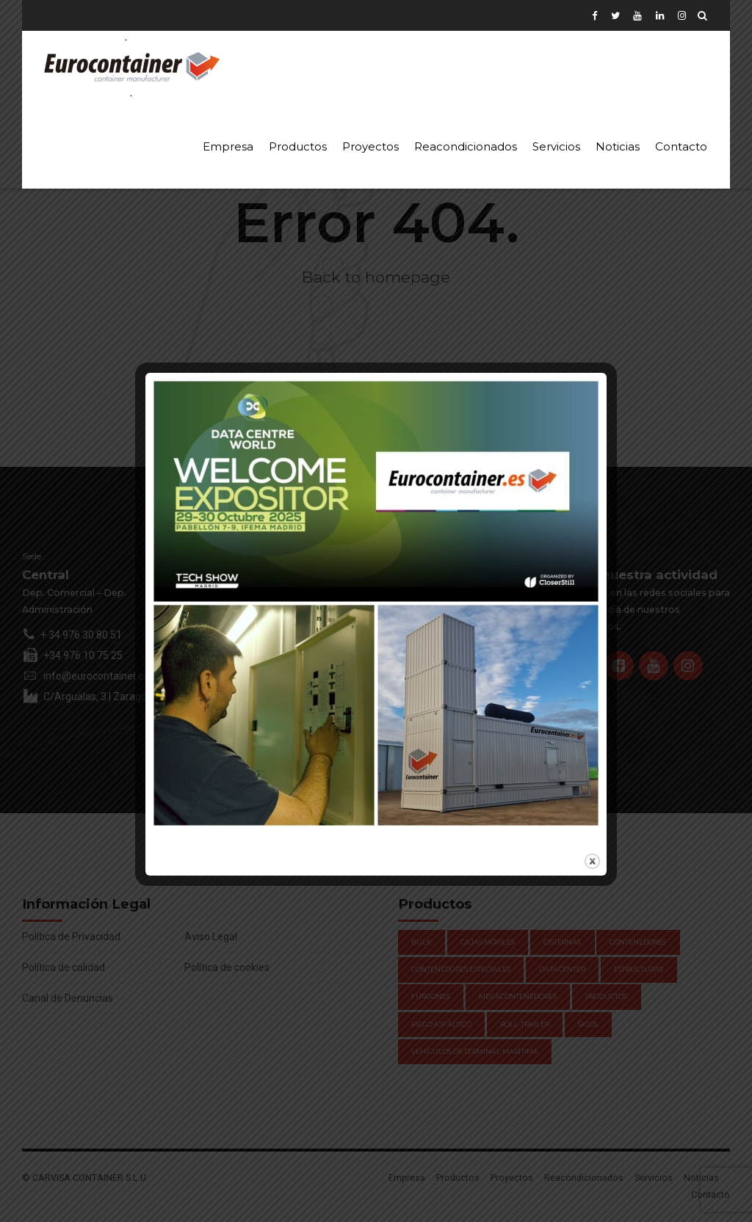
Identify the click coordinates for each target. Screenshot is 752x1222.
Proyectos (370, 146)
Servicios (556, 146)
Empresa (228, 146)
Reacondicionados (465, 146)
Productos (298, 146)
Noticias (618, 146)
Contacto (681, 146)
